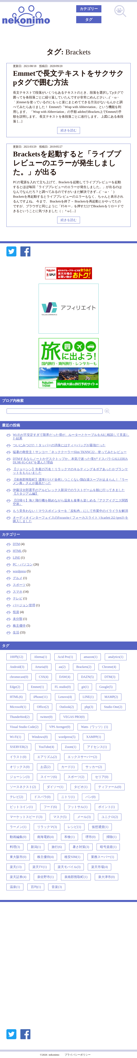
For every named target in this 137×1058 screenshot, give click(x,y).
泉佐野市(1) (45, 877)
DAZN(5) (87, 677)
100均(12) (16, 657)
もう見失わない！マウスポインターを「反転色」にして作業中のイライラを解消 (70, 510)
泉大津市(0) (106, 877)
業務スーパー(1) (102, 857)
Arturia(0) (41, 667)
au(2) (62, 667)
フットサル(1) (77, 807)
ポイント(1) (106, 807)
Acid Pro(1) (65, 657)
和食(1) (69, 837)
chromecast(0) (19, 677)
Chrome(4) (109, 667)
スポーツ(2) (76, 777)
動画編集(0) (18, 837)
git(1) (85, 687)
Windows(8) (40, 737)
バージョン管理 (24, 605)
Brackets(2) (83, 667)
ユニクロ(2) (109, 817)
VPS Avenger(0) (59, 727)
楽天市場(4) (99, 867)
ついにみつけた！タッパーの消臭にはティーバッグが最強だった (59, 445)
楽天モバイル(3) (69, 867)
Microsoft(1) (18, 707)
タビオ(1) (80, 787)
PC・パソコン (23, 564)
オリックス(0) (20, 767)
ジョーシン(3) (20, 777)
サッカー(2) (93, 767)
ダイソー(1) (55, 787)
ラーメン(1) (18, 827)
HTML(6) (16, 697)
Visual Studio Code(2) (24, 727)
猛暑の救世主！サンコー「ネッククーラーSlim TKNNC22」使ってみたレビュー (70, 452)
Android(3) (17, 667)
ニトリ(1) (68, 797)
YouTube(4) (46, 747)
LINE (16, 557)
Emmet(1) (37, 687)
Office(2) (43, 707)
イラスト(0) (18, 757)
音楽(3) (57, 887)
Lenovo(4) (65, 697)
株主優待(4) (45, 857)
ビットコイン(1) (21, 807)
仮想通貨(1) (100, 827)
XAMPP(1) (93, 737)
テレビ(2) (16, 797)
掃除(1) (111, 837)
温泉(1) (15, 887)
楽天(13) (16, 867)
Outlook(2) (67, 707)
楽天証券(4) (18, 877)
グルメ (17, 578)
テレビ (17, 598)
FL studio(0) (63, 687)
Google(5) (106, 687)
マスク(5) (60, 817)
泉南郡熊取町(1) (75, 877)
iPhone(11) (40, 697)
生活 (16, 632)
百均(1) (36, 887)
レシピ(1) (74, 827)
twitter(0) (46, 717)
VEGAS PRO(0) (74, 717)
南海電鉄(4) (45, 837)
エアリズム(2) (47, 757)
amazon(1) (90, 657)
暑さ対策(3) (81, 847)
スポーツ (19, 585)
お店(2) (45, 767)
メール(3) (84, 817)
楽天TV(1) (39, 867)
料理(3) (15, 847)
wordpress (19, 571)
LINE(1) (88, 697)
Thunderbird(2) (20, 717)
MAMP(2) (111, 697)
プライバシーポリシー (78, 1054)
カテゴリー (89, 9)
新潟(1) (36, 847)
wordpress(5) (67, 737)
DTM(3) (109, 677)
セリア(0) (101, 777)
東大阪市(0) (18, 857)
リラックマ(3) (47, 827)
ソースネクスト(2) (23, 787)
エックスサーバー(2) (82, 757)
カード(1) (68, 767)
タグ (88, 20)
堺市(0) (90, 837)
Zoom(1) (70, 747)
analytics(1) (115, 657)
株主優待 (19, 625)
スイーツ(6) (48, 777)
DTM (16, 544)
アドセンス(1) (97, 747)
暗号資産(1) (108, 847)
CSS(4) (43, 677)
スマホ (17, 591)
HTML (17, 551)
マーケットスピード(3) (26, 817)
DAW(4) (64, 677)
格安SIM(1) (72, 857)
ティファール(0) (109, 787)
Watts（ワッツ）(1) (94, 727)
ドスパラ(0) (42, 797)
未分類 (17, 619)
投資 (16, 612)
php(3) (89, 707)
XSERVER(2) (19, 747)
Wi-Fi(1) (15, 737)
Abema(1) (40, 657)
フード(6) (50, 807)
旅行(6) (57, 847)
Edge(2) (15, 687)
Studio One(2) (113, 707)
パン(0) (90, 797)
